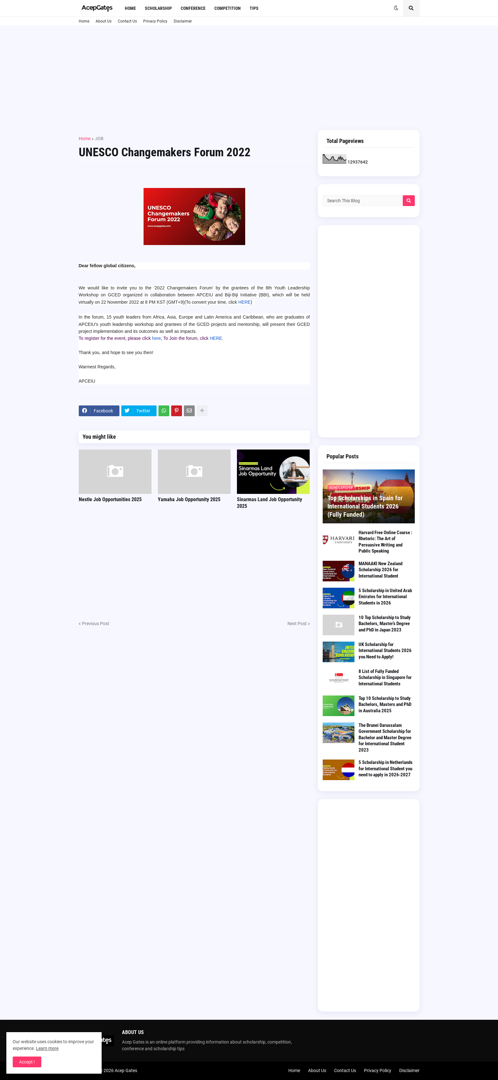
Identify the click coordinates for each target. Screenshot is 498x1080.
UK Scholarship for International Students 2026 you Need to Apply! (385, 651)
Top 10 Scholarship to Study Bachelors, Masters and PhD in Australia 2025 (385, 704)
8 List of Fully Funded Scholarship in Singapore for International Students (385, 678)
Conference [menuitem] (193, 8)
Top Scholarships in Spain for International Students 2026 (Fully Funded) (365, 506)
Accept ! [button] (27, 1061)
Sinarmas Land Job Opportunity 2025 (269, 502)
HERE (244, 302)
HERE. (216, 338)
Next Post (297, 623)
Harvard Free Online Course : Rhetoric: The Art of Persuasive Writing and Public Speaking (385, 542)
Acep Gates (126, 1070)
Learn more (47, 1048)
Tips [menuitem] (254, 8)
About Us (103, 21)
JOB (99, 138)
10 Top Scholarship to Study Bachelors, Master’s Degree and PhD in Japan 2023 (385, 624)
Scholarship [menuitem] (158, 8)
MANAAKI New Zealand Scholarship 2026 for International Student (380, 570)
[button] (396, 8)
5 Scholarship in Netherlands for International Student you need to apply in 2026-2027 (386, 769)
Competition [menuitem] (227, 8)
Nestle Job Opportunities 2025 (110, 499)
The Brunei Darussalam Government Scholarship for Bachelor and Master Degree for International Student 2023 (385, 737)
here (156, 338)
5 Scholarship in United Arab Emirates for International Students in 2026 (385, 597)
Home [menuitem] (130, 8)
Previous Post (95, 623)
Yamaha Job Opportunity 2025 (189, 499)
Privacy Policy (155, 21)
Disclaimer (183, 21)
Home (84, 21)
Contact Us (127, 21)
